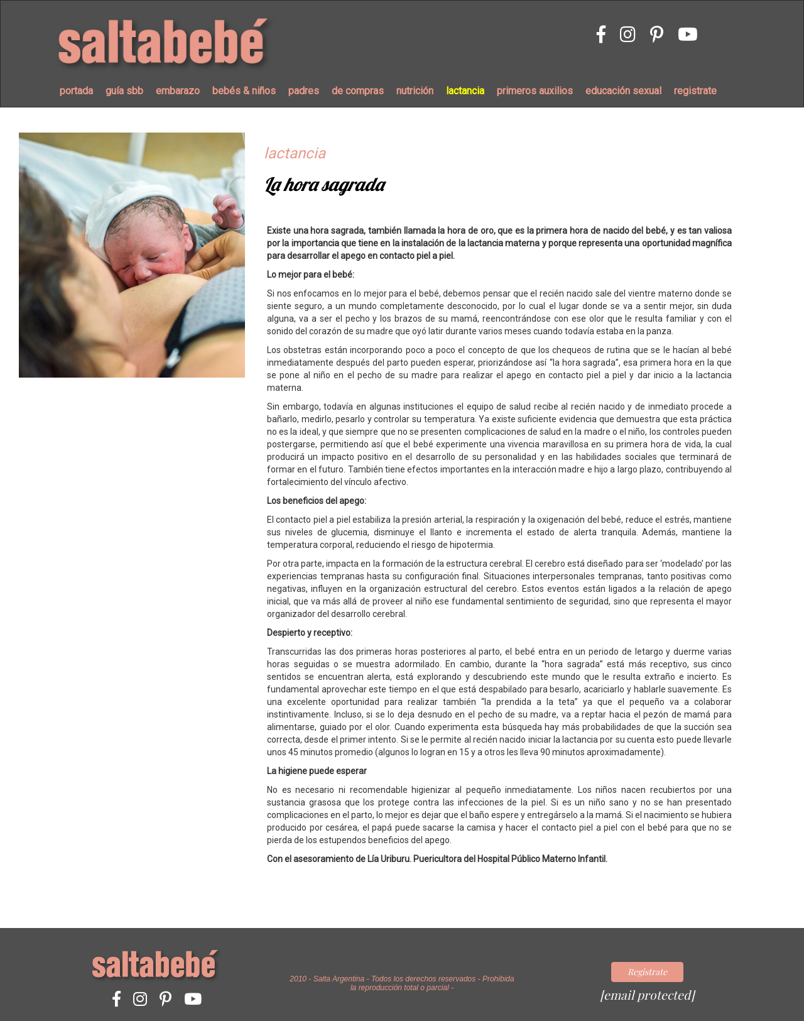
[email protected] (647, 994)
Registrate (647, 972)
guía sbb (124, 91)
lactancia (465, 91)
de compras (358, 91)
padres (303, 91)
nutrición (414, 91)
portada (76, 91)
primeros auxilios (535, 91)
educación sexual (623, 91)
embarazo (178, 91)
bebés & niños (244, 91)
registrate (695, 91)
